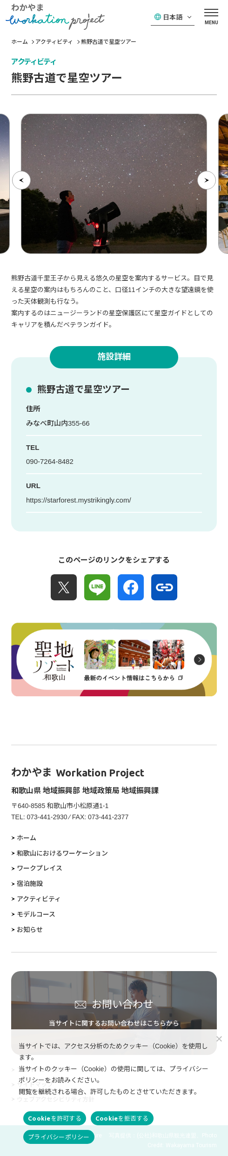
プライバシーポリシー (59, 1137)
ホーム (19, 42)
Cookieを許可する (54, 1118)
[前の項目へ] (21, 180)
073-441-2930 (47, 817)
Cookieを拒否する (122, 1118)
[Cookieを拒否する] (218, 1038)
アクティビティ (54, 42)
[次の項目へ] (206, 180)
